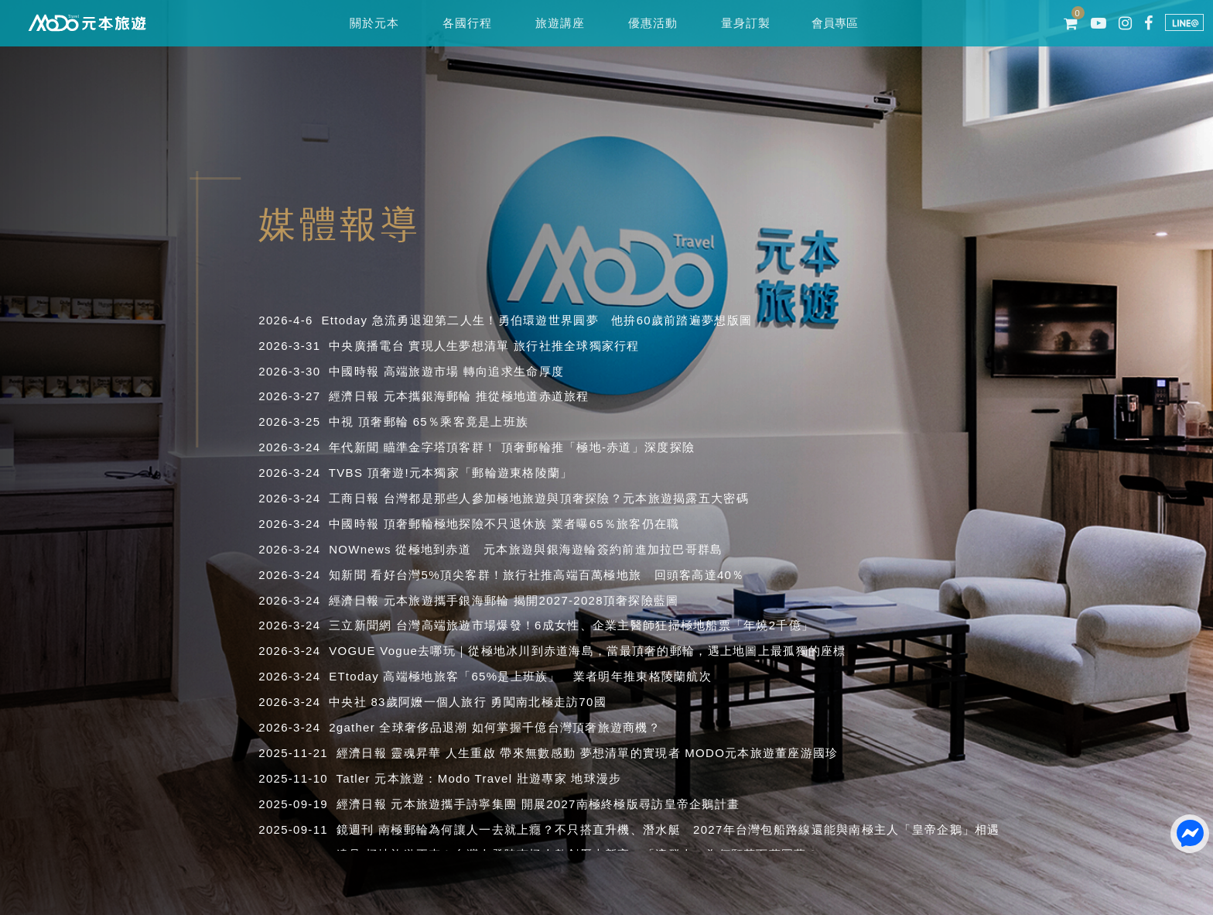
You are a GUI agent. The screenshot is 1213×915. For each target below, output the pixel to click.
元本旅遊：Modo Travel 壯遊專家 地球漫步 (497, 778)
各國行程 (466, 22)
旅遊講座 (559, 22)
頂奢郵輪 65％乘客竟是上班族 (443, 421)
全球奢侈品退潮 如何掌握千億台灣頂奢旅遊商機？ (520, 727)
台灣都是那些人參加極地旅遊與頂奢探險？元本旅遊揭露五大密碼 (566, 498)
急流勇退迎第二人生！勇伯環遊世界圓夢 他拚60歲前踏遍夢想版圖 (562, 320)
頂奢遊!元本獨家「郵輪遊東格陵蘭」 (470, 472)
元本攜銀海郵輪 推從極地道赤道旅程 (486, 396)
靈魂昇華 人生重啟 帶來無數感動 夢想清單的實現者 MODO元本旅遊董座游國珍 (614, 752)
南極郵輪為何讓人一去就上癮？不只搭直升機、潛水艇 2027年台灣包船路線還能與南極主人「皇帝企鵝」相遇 (689, 829)
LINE (1184, 22)
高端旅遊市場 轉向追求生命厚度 (474, 371)
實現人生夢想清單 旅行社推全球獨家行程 (524, 345)
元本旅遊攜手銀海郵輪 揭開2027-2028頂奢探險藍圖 (531, 600)
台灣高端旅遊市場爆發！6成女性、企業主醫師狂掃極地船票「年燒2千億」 (605, 625)
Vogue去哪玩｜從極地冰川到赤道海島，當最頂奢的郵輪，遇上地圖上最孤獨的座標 (613, 650)
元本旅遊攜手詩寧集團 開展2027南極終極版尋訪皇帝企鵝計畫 (565, 803)
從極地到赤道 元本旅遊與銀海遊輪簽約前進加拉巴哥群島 (559, 549)
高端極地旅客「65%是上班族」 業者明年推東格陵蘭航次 (547, 676)
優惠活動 (652, 22)
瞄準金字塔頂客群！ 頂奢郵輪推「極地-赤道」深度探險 (539, 447)
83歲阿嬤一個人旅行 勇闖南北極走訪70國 (488, 701)
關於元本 (374, 22)
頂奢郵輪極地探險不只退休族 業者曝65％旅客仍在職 (532, 523)
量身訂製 (745, 22)
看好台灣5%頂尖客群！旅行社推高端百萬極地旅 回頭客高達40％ (557, 574)
